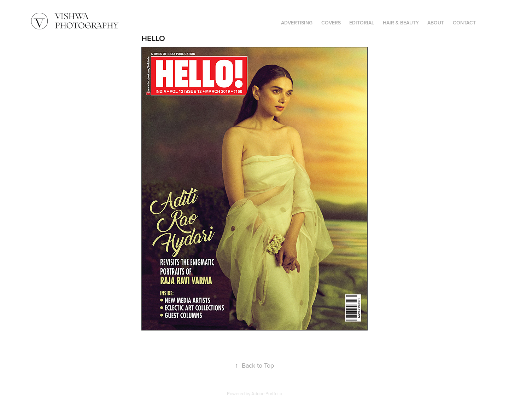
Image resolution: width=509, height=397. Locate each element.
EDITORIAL (361, 22)
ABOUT (435, 22)
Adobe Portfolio (266, 393)
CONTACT (464, 22)
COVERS (331, 22)
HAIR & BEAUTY (401, 22)
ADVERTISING (296, 22)
